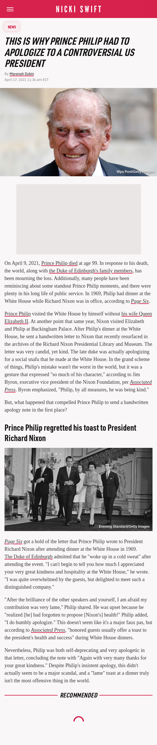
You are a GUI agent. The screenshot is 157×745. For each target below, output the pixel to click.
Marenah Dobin (22, 74)
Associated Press (48, 630)
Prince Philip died (59, 263)
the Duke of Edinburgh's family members (90, 271)
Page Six (140, 301)
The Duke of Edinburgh (28, 556)
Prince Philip (17, 314)
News (12, 26)
